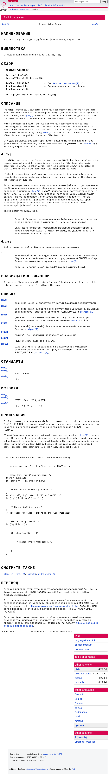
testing (78, 678)
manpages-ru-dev (22, 9)
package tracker (83, 644)
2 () (81, 737)
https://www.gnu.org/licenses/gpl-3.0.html (54, 606)
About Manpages (26, 5)
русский (79, 725)
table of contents (85, 656)
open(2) (29, 115)
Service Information (55, 5)
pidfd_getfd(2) (46, 574)
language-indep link (85, 640)
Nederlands (81, 712)
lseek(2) (47, 132)
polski (78, 716)
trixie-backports (83, 673)
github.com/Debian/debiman (37, 769)
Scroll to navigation (14, 17)
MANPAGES (13, 1)
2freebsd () (85, 741)
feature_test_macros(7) (66, 83)
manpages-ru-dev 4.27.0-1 (53, 754)
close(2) (35, 191)
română (79, 721)
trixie (12, 9)
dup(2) (5, 24)
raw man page (82, 649)
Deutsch (79, 694)
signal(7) (33, 329)
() (4, 367)
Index (12, 5)
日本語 (78, 707)
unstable (79, 682)
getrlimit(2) (87, 312)
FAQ (40, 5)
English (79, 699)
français (79, 703)
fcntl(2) (89, 143)
